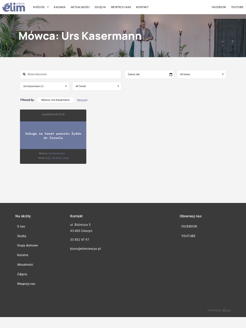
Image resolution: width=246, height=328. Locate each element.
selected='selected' (44, 86)
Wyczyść (82, 100)
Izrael (66, 158)
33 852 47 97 (79, 239)
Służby (22, 238)
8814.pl (226, 321)
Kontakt (142, 7)
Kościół (41, 7)
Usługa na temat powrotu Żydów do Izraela (53, 135)
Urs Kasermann (56, 153)
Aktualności (80, 7)
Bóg (48, 158)
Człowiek (56, 158)
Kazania (60, 7)
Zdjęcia (100, 7)
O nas (22, 227)
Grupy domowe (28, 249)
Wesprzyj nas (121, 7)
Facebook (219, 7)
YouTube (237, 7)
